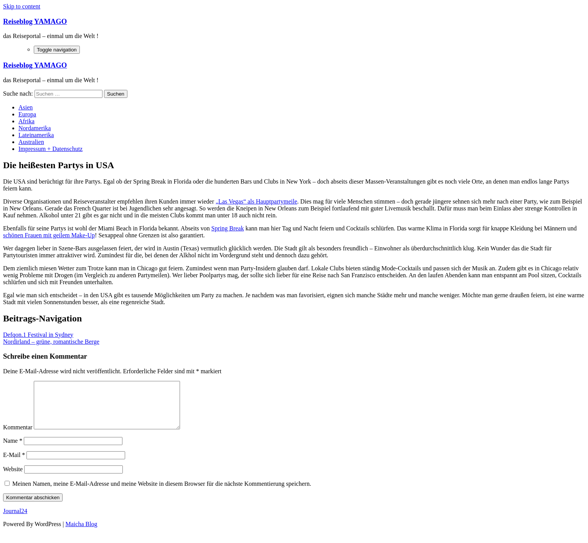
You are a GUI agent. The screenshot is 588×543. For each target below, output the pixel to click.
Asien (25, 107)
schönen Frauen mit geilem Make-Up (49, 235)
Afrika (26, 121)
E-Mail (14, 464)
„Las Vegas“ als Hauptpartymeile (256, 201)
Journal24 (15, 520)
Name (12, 450)
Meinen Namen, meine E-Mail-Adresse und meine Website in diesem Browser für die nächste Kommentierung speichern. (161, 493)
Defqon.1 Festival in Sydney (38, 334)
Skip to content (21, 6)
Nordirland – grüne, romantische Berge (51, 341)
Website (13, 478)
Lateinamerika (36, 135)
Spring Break (227, 228)
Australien (31, 142)
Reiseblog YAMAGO (35, 21)
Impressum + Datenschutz (50, 149)
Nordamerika (34, 128)
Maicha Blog (81, 533)
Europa (27, 114)
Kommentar (17, 436)
